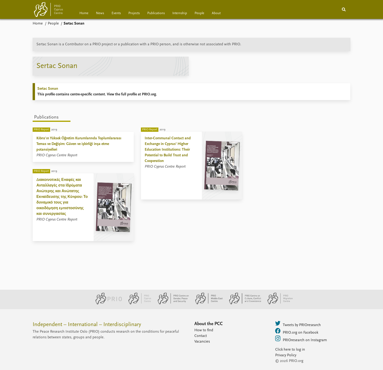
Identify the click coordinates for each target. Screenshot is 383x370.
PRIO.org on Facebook (296, 331)
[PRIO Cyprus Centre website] (137, 303)
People (199, 13)
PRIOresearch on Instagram (301, 339)
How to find (203, 330)
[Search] (343, 9)
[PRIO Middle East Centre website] (207, 303)
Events (116, 13)
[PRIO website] (106, 303)
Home (83, 13)
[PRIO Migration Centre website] (277, 303)
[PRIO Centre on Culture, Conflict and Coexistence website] (243, 303)
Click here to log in (290, 350)
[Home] (48, 10)
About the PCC (208, 324)
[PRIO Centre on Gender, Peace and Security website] (171, 303)
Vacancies (202, 342)
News (100, 13)
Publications (156, 13)
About (216, 13)
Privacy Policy (285, 355)
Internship (179, 13)
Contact (200, 336)
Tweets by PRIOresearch (298, 323)
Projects (134, 13)
